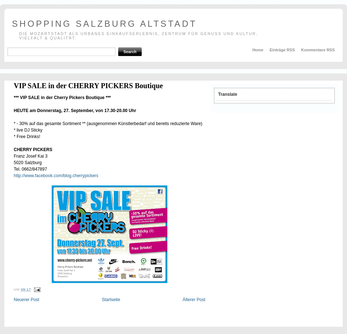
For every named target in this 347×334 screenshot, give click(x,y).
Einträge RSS (282, 50)
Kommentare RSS (318, 50)
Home (258, 50)
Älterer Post (194, 299)
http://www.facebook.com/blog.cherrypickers (56, 175)
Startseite (111, 299)
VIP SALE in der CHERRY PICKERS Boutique (88, 86)
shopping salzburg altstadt (104, 24)
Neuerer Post (26, 299)
